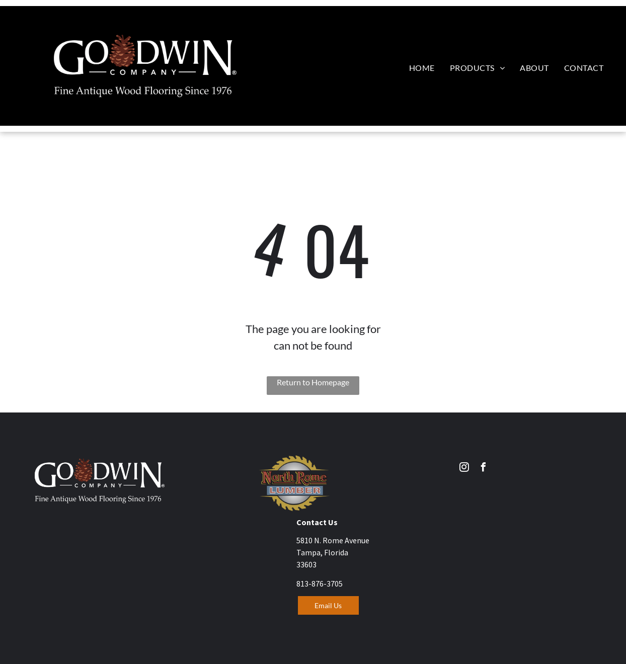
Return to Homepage (313, 382)
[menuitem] (422, 67)
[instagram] (464, 468)
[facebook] (483, 468)
